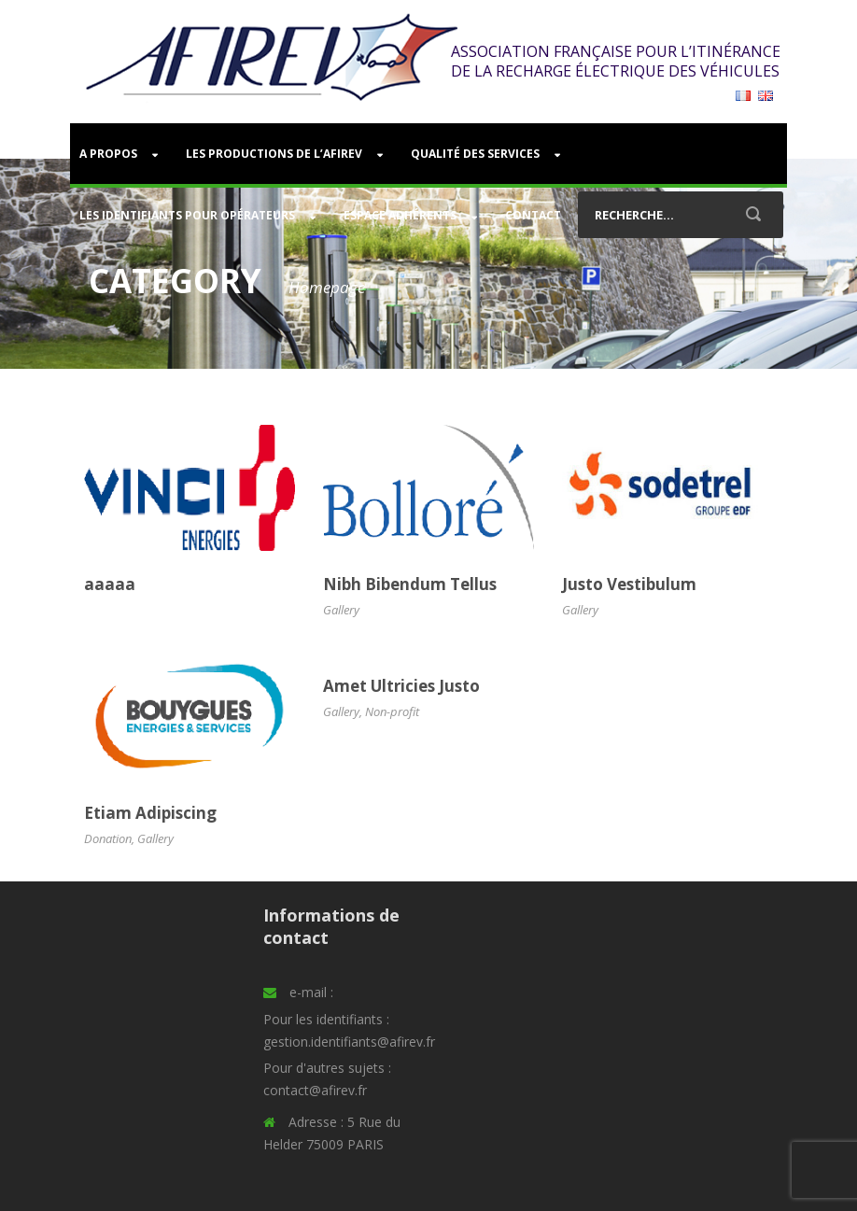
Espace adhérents (400, 215)
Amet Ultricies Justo (401, 686)
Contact (533, 215)
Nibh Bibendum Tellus (410, 584)
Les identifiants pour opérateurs (187, 215)
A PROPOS (108, 154)
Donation (108, 838)
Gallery (341, 609)
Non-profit (392, 711)
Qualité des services (475, 154)
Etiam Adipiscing (150, 813)
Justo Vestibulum (629, 584)
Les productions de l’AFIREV (274, 154)
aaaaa (109, 584)
